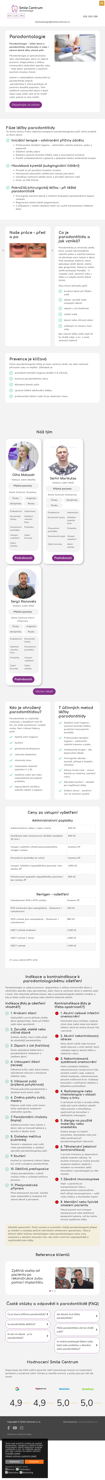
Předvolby (24, 1469)
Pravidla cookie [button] (12, 1453)
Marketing (27, 1473)
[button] (50, 1291)
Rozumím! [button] (34, 1462)
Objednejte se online (26, 105)
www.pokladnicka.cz (88, 1422)
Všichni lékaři (44, 691)
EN (9, 15)
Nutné (11, 1469)
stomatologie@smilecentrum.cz (52, 21)
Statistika (13, 1473)
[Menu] (7, 8)
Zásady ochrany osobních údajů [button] (20, 1456)
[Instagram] (22, 1428)
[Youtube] (15, 1428)
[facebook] (8, 1428)
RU (22, 15)
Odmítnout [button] (15, 1462)
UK (16, 15)
